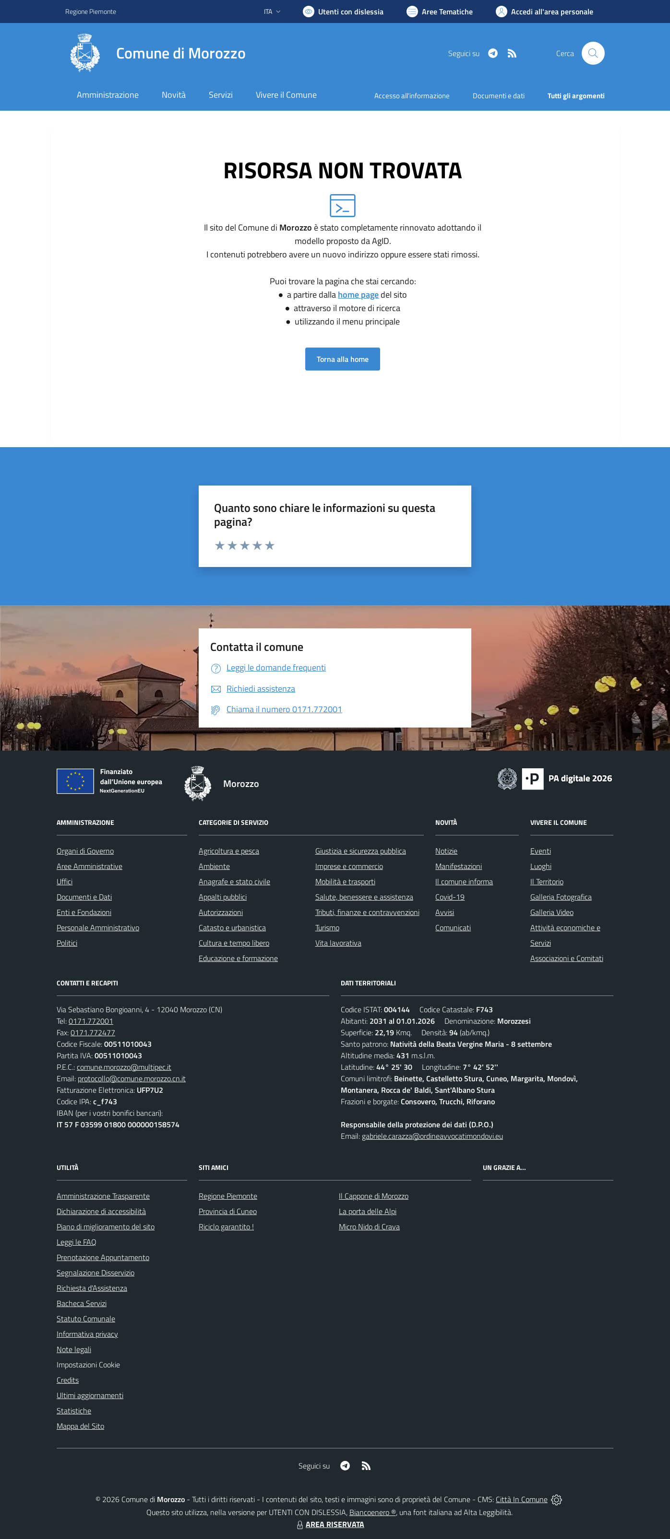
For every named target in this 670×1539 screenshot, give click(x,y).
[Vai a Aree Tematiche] (439, 11)
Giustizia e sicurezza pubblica (360, 850)
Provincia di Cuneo (228, 1211)
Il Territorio (546, 881)
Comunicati (453, 927)
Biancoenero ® (372, 1512)
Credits (68, 1380)
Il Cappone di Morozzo (373, 1196)
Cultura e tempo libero (234, 943)
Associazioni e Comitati (566, 958)
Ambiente (214, 866)
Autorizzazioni (221, 912)
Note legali (74, 1349)
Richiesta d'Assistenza (92, 1288)
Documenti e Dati (84, 897)
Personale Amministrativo (98, 927)
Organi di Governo (85, 850)
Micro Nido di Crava (369, 1226)
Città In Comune (522, 1499)
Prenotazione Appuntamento (103, 1257)
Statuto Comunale (86, 1318)
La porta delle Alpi (367, 1211)
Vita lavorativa (338, 943)
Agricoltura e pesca (229, 850)
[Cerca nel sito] (593, 53)
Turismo (327, 927)
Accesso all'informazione (412, 95)
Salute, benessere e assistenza (364, 897)
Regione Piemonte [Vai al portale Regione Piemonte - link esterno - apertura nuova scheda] (90, 11)
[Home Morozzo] (155, 53)
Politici (67, 943)
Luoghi (540, 866)
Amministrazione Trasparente (103, 1196)
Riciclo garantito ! (226, 1226)
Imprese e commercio (349, 866)
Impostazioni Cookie (88, 1364)
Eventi (540, 850)
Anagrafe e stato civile (234, 881)
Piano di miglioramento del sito (106, 1226)
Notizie (446, 850)
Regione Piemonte (228, 1196)
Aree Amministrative (89, 866)
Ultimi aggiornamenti (90, 1395)
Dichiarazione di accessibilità (101, 1211)
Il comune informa (464, 881)
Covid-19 (450, 897)
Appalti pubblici (223, 897)
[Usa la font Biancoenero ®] (343, 11)
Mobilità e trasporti (345, 881)
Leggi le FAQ (76, 1242)
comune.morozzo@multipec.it (124, 1067)
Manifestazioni (458, 866)
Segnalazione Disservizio (95, 1272)
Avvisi (444, 912)
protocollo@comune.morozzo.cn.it (132, 1078)
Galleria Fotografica (561, 897)
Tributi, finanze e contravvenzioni (367, 912)
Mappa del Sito (80, 1426)
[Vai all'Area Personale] (544, 11)
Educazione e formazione (238, 958)
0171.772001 (91, 1021)
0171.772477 (93, 1032)
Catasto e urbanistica (232, 927)
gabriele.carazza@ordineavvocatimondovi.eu (432, 1136)
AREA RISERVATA (329, 1524)
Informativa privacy (87, 1334)
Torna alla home (343, 359)
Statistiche (74, 1410)
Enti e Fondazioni (84, 912)
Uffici (64, 881)
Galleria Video (552, 912)
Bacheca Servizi (82, 1303)
